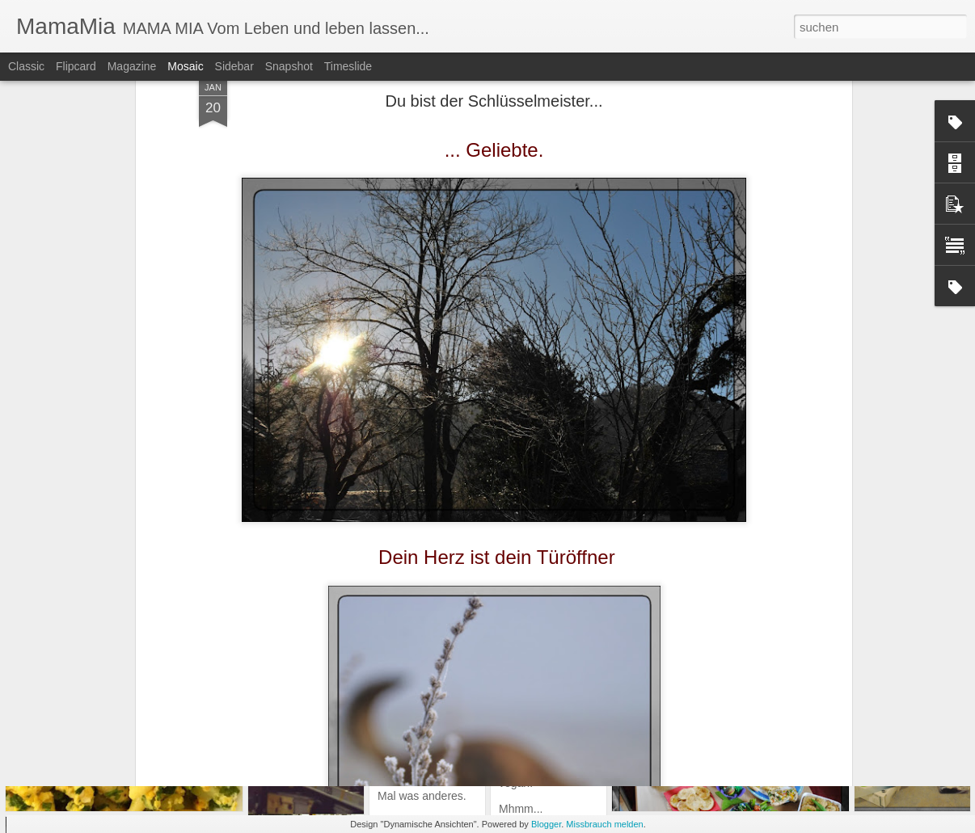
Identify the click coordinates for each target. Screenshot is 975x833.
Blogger (546, 824)
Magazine (132, 66)
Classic (26, 66)
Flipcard (76, 66)
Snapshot (289, 66)
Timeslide (348, 66)
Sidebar (234, 66)
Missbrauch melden (604, 824)
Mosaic (185, 66)
